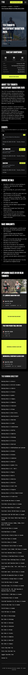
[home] (3, 2)
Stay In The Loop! (16, 2)
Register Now (14, 76)
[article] (14, 139)
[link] (3, 6)
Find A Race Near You (7, 647)
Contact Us (4, 658)
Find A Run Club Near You (8, 651)
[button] (25, 2)
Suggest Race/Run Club (7, 654)
